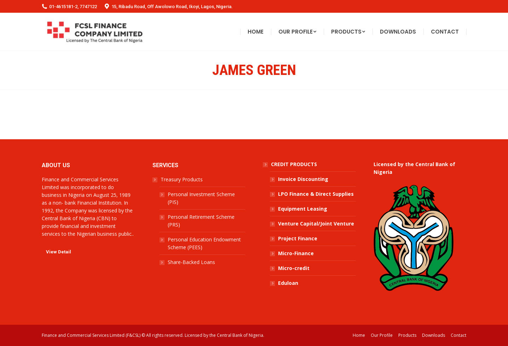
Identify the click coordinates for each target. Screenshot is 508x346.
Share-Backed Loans (191, 262)
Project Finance (297, 238)
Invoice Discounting (303, 179)
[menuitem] (255, 32)
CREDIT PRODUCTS (294, 164)
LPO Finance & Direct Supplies (316, 193)
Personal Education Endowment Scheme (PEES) (204, 243)
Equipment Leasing (302, 208)
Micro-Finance (296, 253)
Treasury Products (182, 179)
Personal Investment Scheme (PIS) (201, 198)
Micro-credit (294, 268)
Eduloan (288, 283)
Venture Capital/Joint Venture (316, 223)
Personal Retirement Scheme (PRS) (201, 220)
